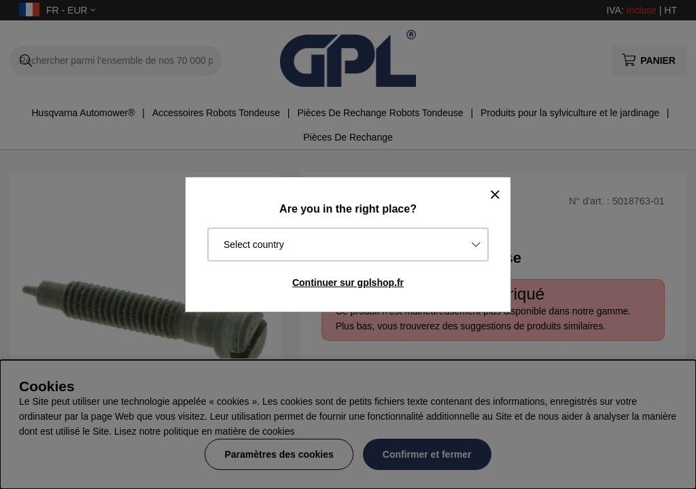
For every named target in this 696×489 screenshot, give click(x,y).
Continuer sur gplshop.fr (348, 282)
